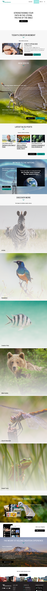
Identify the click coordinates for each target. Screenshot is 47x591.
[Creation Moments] (6, 2)
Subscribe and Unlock (7, 561)
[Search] (44, 1)
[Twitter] (6, 588)
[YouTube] (4, 588)
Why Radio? (6, 189)
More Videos (30, 118)
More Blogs (32, 154)
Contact (14, 588)
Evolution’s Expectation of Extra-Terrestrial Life (38, 146)
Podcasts (41, 154)
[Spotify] (9, 588)
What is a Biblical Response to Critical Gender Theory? (22, 146)
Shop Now (23, 575)
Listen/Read (28, 54)
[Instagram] (7, 588)
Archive (37, 54)
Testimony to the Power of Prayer (8, 146)
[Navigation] (41, 1)
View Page (28, 517)
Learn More (6, 186)
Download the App (40, 530)
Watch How (24, 21)
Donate (14, 589)
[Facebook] (2, 588)
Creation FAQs (40, 118)
